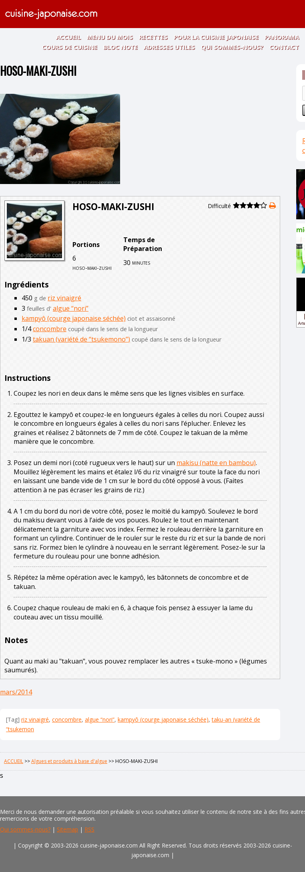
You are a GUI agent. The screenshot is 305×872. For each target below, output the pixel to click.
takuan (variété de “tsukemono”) (81, 339)
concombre (49, 328)
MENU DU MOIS (110, 37)
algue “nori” (70, 308)
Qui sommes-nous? (25, 829)
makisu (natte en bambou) (216, 462)
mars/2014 (16, 692)
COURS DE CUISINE (69, 47)
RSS (89, 829)
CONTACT (284, 47)
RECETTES (153, 37)
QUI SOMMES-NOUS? (232, 47)
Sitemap (67, 829)
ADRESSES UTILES (169, 47)
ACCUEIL (68, 37)
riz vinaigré (64, 297)
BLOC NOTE (120, 47)
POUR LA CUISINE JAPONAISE (216, 37)
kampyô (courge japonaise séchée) (74, 318)
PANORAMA (282, 37)
